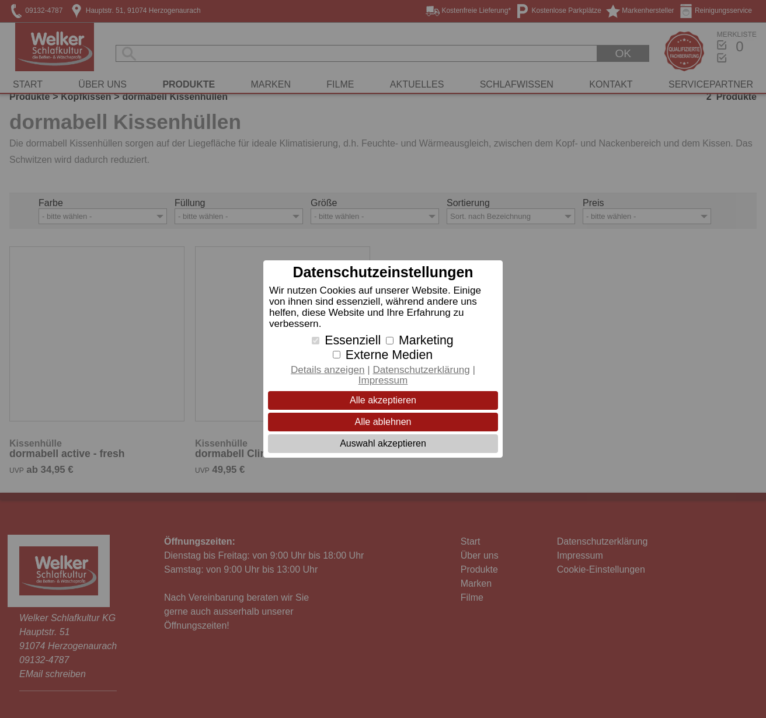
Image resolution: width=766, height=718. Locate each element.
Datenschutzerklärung (420, 369)
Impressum (383, 380)
